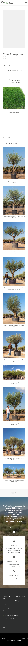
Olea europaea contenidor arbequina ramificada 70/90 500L (14, 288)
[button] (14, 98)
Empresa (8, 603)
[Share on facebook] (6, 70)
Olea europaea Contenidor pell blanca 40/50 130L (14, 383)
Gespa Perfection (14, 112)
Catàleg (7, 610)
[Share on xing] (20, 70)
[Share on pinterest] (12, 70)
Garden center (9, 607)
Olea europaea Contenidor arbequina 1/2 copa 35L (14, 182)
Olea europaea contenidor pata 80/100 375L (14, 360)
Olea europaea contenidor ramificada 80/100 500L (14, 481)
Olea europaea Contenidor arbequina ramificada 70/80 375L (14, 252)
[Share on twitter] (8, 70)
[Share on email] (22, 70)
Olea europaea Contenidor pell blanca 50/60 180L (14, 424)
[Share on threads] (10, 70)
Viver (7, 605)
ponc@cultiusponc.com (14, 566)
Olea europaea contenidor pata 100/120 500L (14, 326)
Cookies (19, 640)
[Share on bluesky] (18, 70)
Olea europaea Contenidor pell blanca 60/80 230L (14, 459)
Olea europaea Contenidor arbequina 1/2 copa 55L (14, 217)
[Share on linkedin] (14, 70)
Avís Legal (24, 638)
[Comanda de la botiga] (15, 143)
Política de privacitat (11, 640)
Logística (8, 609)
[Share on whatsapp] (16, 70)
